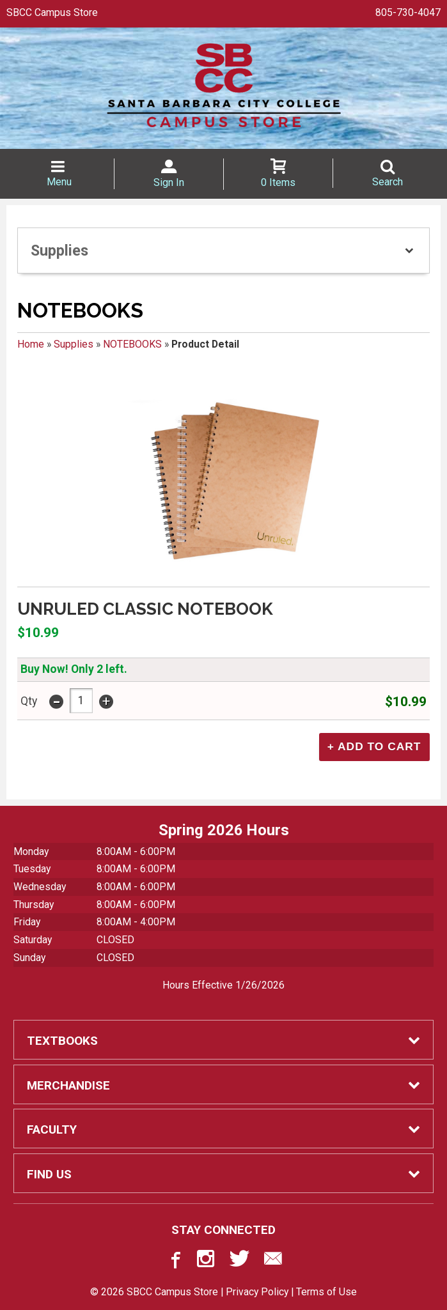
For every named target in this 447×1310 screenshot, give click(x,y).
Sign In (168, 182)
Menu (59, 182)
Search (387, 182)
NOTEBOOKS (132, 344)
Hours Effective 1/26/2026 (223, 984)
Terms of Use (326, 1290)
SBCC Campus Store (52, 12)
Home (30, 344)
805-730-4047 (408, 12)
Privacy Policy (257, 1290)
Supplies (73, 344)
